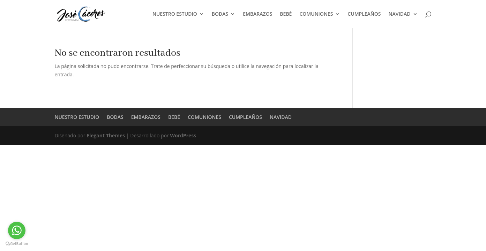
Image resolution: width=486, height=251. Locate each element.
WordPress (183, 135)
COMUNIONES (316, 14)
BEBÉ (286, 14)
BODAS (220, 14)
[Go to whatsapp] (16, 230)
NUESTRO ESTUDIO (174, 14)
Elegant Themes (106, 135)
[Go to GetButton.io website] (17, 244)
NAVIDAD (400, 14)
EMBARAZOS (257, 14)
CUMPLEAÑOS (364, 14)
